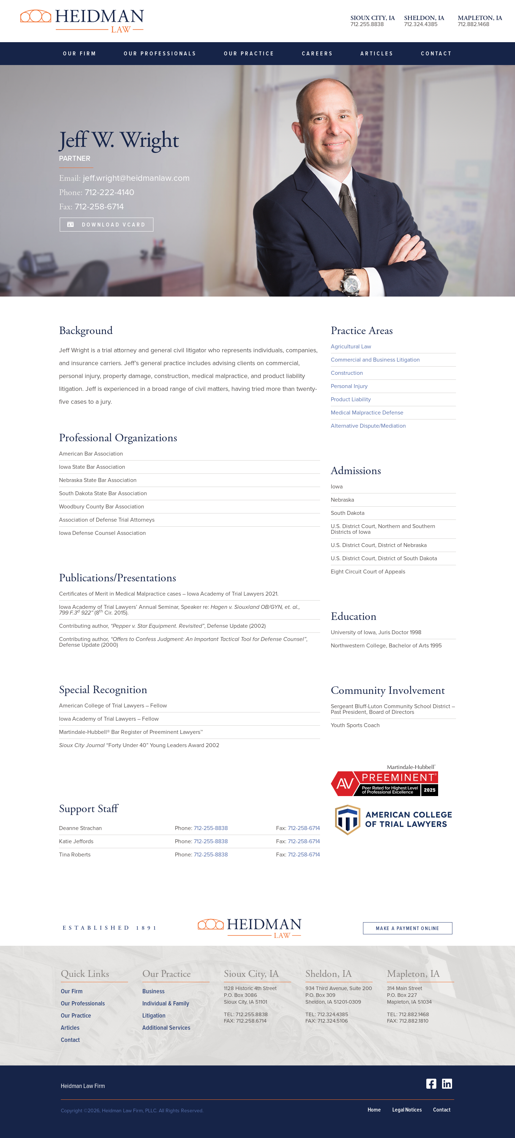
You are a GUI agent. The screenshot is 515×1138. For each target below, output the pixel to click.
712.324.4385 (420, 24)
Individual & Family (165, 1003)
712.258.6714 (251, 1021)
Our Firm (80, 53)
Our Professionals (160, 53)
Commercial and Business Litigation (375, 360)
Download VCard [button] (106, 224)
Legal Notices (407, 1110)
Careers (317, 53)
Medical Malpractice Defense (367, 412)
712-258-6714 (99, 206)
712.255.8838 (367, 24)
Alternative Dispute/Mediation (368, 426)
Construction (347, 373)
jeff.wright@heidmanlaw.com (136, 178)
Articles (377, 53)
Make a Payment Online (408, 928)
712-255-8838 (211, 828)
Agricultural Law (351, 346)
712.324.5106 (333, 1021)
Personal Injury (349, 386)
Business (153, 991)
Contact (436, 53)
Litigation (154, 1015)
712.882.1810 (413, 1021)
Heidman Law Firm (82, 21)
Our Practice (249, 53)
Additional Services (166, 1027)
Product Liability (351, 399)
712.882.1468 (473, 24)
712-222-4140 (109, 192)
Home (374, 1110)
